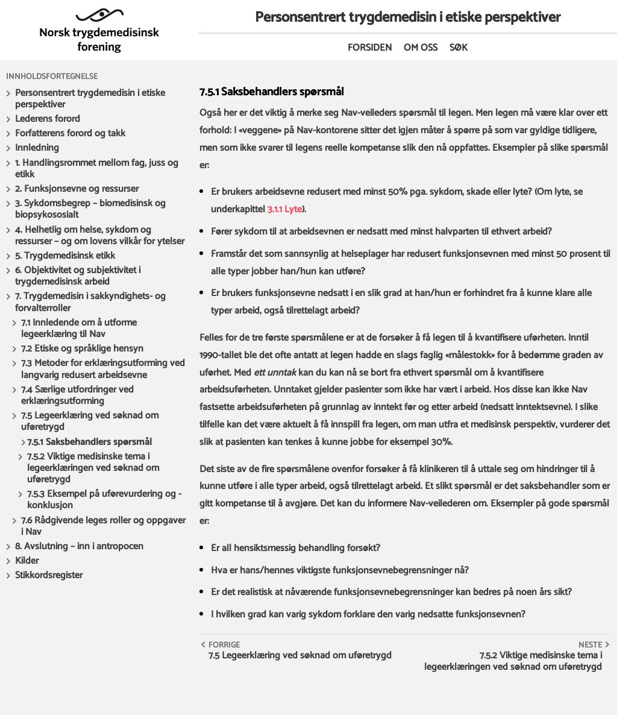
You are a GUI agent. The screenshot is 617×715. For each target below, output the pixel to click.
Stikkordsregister (49, 575)
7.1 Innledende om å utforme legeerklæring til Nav (79, 328)
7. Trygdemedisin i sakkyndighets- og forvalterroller (90, 302)
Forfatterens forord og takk (70, 133)
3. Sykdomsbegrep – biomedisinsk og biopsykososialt (90, 209)
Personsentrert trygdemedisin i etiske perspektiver (90, 98)
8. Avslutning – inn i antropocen (79, 546)
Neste (590, 645)
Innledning (37, 148)
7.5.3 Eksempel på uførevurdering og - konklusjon (104, 499)
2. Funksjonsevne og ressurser (77, 189)
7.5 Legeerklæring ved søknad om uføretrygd (89, 421)
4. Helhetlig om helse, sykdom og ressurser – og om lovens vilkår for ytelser (99, 235)
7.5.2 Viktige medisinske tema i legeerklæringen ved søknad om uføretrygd (93, 468)
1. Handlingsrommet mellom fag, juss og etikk (96, 168)
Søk (458, 48)
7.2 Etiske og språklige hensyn (82, 348)
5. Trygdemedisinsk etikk (65, 256)
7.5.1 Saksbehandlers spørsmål (89, 442)
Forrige (224, 645)
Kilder (27, 561)
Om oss (420, 48)
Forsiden (370, 48)
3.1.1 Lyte (285, 209)
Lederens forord (47, 119)
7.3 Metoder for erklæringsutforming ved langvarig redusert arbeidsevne (103, 369)
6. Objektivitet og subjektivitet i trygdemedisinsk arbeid (77, 276)
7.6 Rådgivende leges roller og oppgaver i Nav (103, 526)
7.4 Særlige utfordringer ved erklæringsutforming (77, 395)
